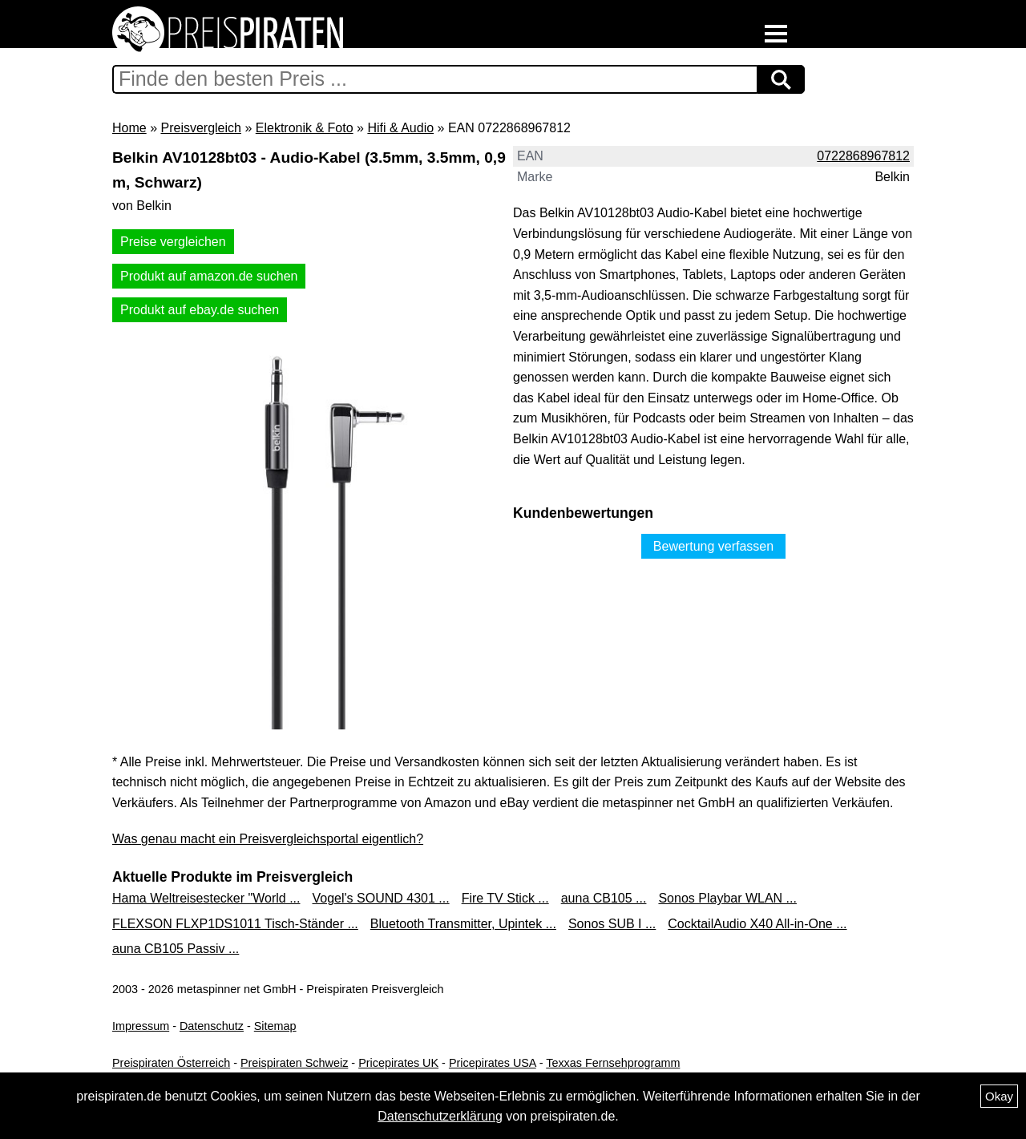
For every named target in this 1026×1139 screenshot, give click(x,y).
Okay (999, 1096)
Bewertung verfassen (713, 546)
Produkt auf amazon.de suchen (208, 276)
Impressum (140, 1026)
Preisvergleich (200, 128)
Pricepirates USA (492, 1062)
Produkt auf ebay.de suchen (199, 310)
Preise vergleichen (173, 241)
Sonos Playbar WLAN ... (727, 898)
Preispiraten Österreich (171, 1062)
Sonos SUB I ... (612, 924)
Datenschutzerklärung (440, 1116)
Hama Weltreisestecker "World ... (206, 898)
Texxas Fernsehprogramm (613, 1062)
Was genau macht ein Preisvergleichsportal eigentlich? (267, 839)
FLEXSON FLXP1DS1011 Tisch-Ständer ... (235, 924)
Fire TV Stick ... (505, 898)
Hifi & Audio (400, 128)
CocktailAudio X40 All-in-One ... (757, 924)
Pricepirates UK (398, 1062)
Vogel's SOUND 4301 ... (380, 898)
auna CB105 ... (604, 898)
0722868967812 (863, 156)
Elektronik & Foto (304, 128)
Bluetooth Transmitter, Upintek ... (463, 924)
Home (129, 128)
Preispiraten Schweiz (294, 1062)
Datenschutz (212, 1026)
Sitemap (275, 1026)
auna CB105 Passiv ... (175, 948)
